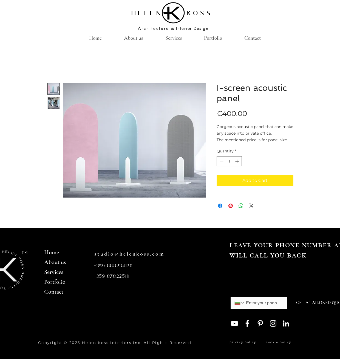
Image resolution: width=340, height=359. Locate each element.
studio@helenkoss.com (129, 254)
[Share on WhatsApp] (241, 205)
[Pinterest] (260, 323)
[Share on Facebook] (220, 205)
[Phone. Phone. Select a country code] (239, 303)
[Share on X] (251, 205)
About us (55, 262)
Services (53, 272)
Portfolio (55, 281)
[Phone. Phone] (264, 302)
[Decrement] (220, 161)
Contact (53, 291)
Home (51, 252)
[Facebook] (247, 323)
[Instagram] (273, 323)
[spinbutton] (229, 161)
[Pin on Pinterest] (230, 205)
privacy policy (244, 342)
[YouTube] (234, 323)
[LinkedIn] (286, 323)
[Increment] (237, 161)
